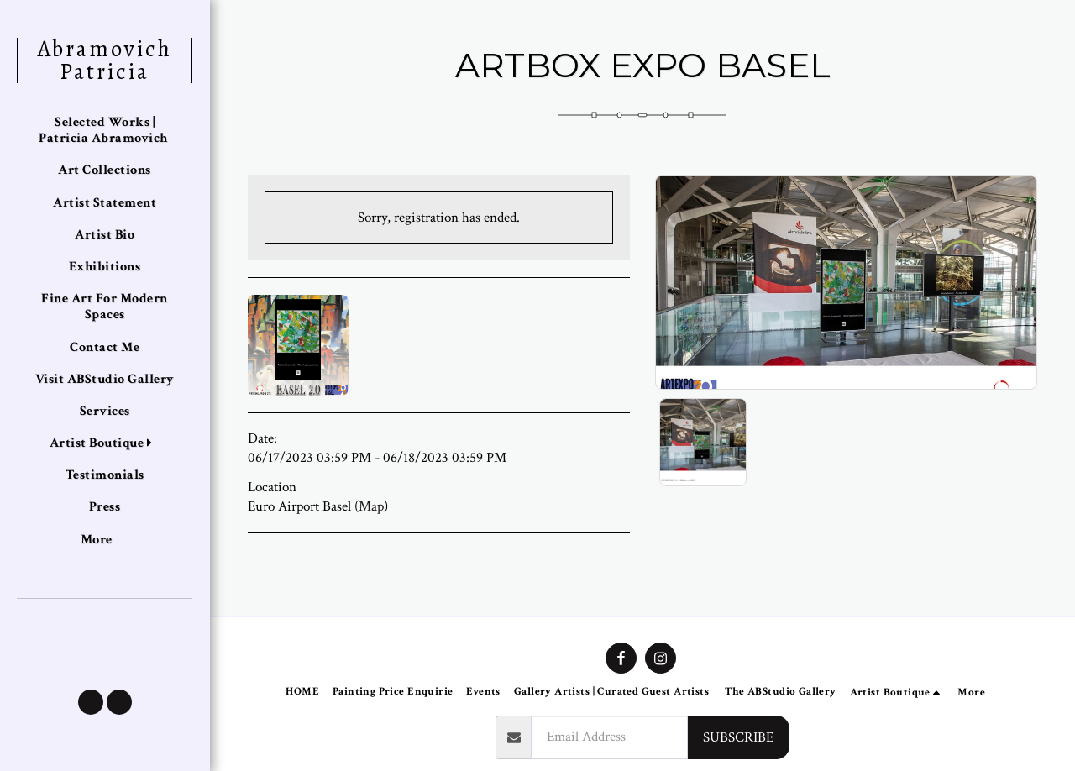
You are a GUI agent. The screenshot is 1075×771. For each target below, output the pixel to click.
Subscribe (738, 737)
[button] (90, 702)
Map (371, 506)
